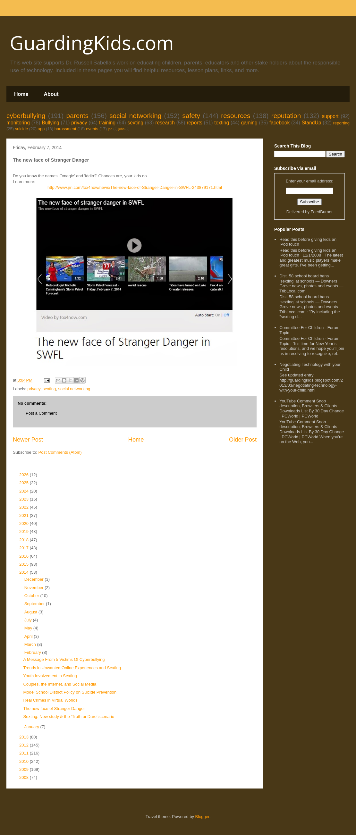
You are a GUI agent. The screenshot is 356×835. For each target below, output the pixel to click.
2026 (24, 474)
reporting (341, 123)
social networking (135, 115)
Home (21, 94)
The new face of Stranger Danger (54, 708)
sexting (135, 122)
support (330, 116)
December (34, 579)
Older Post (243, 439)
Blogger (202, 816)
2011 (24, 753)
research (165, 122)
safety (191, 115)
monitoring (18, 122)
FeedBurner (322, 211)
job (110, 129)
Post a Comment (41, 413)
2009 (24, 769)
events (92, 128)
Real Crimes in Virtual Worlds (50, 700)
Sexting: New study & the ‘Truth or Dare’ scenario (68, 716)
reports (194, 122)
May (28, 628)
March (30, 644)
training (107, 122)
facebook (279, 122)
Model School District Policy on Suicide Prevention (69, 692)
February (33, 652)
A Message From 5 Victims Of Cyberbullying (64, 659)
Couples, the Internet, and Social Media (59, 684)
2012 (24, 745)
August (31, 612)
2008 (24, 777)
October (32, 595)
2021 (24, 515)
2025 (24, 482)
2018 (24, 539)
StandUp (311, 122)
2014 (24, 572)
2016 (24, 556)
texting (221, 122)
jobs (121, 129)
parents (77, 115)
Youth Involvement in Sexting (50, 675)
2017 (24, 547)
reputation (286, 115)
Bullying (50, 122)
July (28, 620)
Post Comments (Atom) (60, 452)
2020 (24, 523)
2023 (24, 499)
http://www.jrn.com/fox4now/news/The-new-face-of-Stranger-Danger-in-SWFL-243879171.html (134, 187)
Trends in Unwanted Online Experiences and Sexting (72, 667)
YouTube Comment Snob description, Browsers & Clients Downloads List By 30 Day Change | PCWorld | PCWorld (311, 408)
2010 (24, 761)
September (35, 603)
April (29, 636)
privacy (79, 122)
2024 (24, 491)
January (32, 726)
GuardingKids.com (92, 43)
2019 (24, 531)
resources (235, 115)
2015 (24, 564)
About (51, 94)
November (34, 587)
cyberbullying (25, 115)
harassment (65, 128)
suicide (21, 128)
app (41, 128)
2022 (24, 507)
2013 (24, 737)
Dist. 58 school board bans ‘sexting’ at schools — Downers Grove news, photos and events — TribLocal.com (311, 283)
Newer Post (28, 439)
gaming (249, 122)
